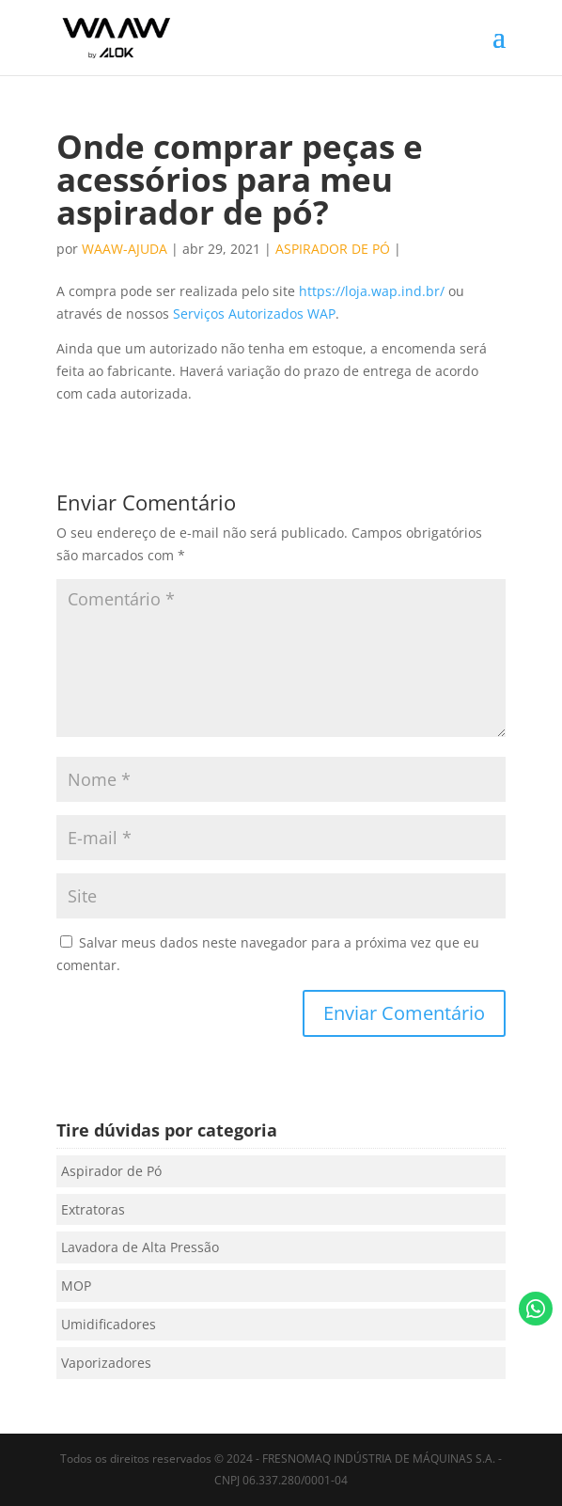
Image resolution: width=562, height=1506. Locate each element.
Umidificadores (108, 1324)
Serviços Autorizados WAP (254, 313)
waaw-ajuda (124, 249)
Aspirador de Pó (332, 249)
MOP (76, 1285)
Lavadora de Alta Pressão (140, 1247)
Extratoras (93, 1209)
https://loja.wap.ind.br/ (372, 291)
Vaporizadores (106, 1363)
